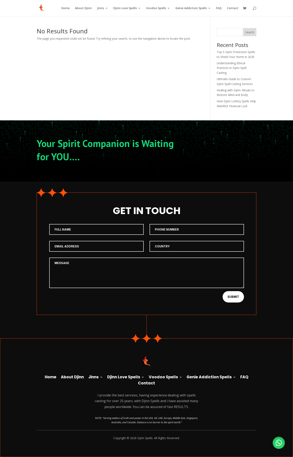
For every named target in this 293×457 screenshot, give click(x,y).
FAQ (219, 8)
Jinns (100, 8)
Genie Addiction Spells (191, 8)
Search (249, 32)
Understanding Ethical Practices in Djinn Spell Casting (231, 68)
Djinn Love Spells (125, 8)
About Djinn (83, 8)
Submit (233, 296)
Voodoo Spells (156, 8)
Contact (232, 8)
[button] (279, 443)
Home (65, 8)
